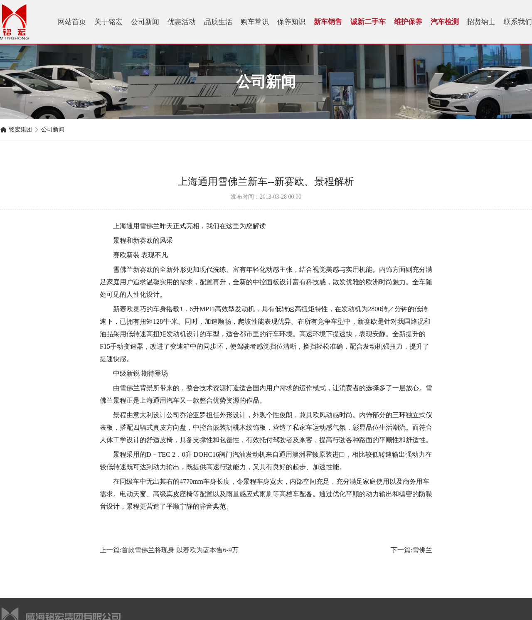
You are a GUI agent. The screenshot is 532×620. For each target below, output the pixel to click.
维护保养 (408, 22)
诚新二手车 (368, 22)
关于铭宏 (108, 22)
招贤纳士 (481, 22)
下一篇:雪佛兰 (411, 550)
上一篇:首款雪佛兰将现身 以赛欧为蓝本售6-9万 (169, 550)
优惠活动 (181, 22)
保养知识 (291, 22)
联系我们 (518, 22)
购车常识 (255, 22)
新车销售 (328, 22)
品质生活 (218, 22)
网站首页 (72, 22)
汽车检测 (445, 22)
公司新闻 (145, 22)
